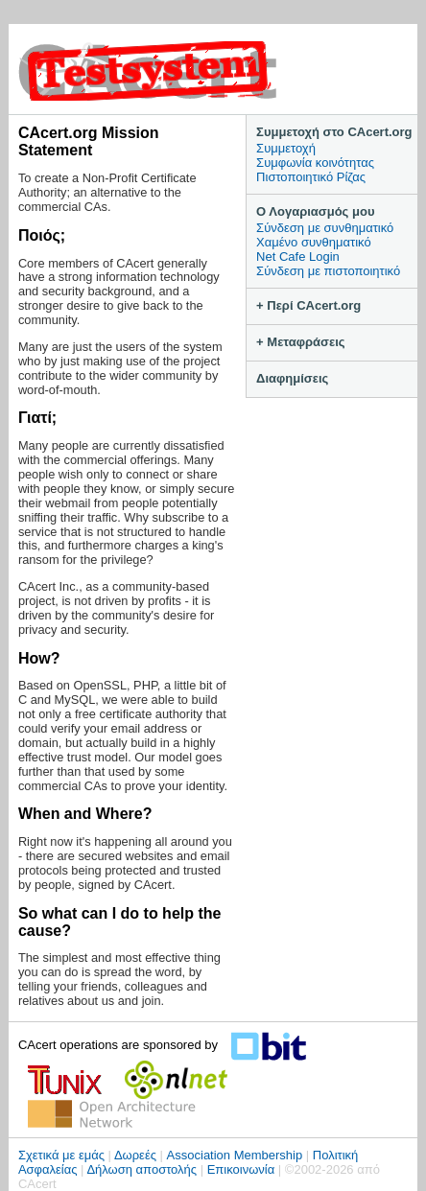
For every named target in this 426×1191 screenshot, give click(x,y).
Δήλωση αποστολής (141, 1169)
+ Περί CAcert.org (308, 305)
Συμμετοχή (286, 148)
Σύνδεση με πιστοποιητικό (328, 271)
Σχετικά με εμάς (61, 1155)
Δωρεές (135, 1155)
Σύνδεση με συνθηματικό (324, 228)
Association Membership (235, 1155)
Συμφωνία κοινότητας (315, 162)
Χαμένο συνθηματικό (313, 242)
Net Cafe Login (298, 256)
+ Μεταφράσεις (300, 342)
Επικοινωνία (241, 1169)
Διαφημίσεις (292, 378)
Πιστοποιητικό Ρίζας (311, 177)
